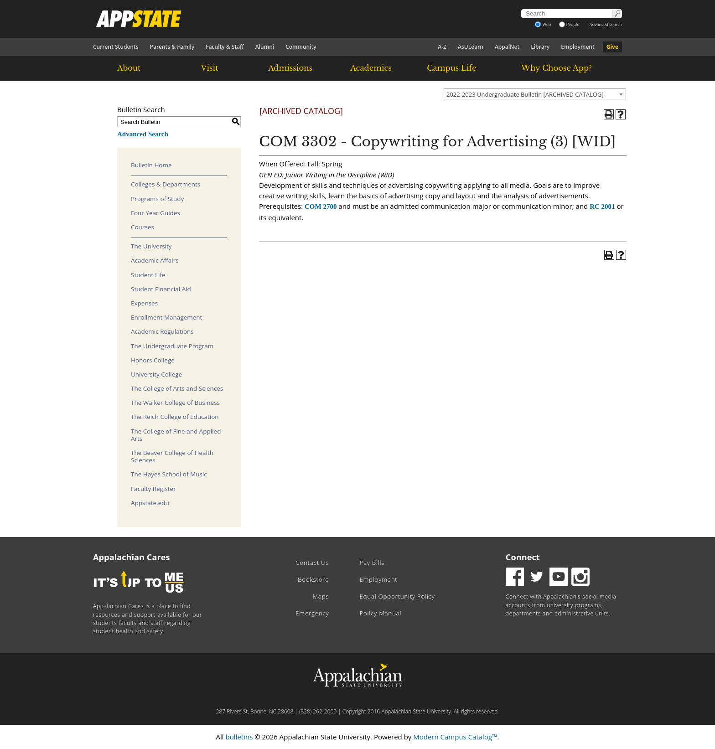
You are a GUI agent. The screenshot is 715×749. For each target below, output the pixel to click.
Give (612, 47)
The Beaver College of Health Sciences (172, 456)
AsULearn (470, 47)
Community (300, 47)
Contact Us (312, 562)
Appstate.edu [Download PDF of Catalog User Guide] (150, 503)
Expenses (144, 303)
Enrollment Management (166, 317)
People (569, 24)
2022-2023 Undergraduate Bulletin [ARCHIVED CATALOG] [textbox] (525, 94)
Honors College (153, 360)
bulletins (239, 736)
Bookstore (313, 579)
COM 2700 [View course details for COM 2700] (321, 206)
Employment (577, 47)
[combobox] (535, 93)
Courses (142, 227)
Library (540, 47)
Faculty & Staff (225, 47)
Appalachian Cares (131, 557)
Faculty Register (153, 489)
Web (543, 24)
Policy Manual (380, 613)
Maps (321, 596)
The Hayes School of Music (169, 474)
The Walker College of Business (175, 402)
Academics (371, 67)
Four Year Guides (155, 213)
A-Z (442, 47)
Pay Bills (371, 562)
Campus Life (451, 67)
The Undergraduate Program (172, 346)
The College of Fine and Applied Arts (176, 435)
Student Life (148, 275)
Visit (209, 67)
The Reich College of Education (175, 417)
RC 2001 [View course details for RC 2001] (602, 206)
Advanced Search (142, 134)
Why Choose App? (556, 67)
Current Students (116, 47)
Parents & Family (172, 47)
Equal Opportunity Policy (397, 596)
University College (156, 374)
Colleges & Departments (165, 184)
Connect (523, 557)
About (129, 67)
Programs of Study (157, 199)
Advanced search (606, 24)
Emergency (312, 613)
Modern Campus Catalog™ (455, 736)
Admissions (290, 67)
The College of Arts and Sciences (177, 388)
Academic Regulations (162, 331)
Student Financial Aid (161, 289)
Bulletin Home (151, 165)
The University (151, 246)
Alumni (264, 47)
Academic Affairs (155, 260)
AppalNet (507, 47)
